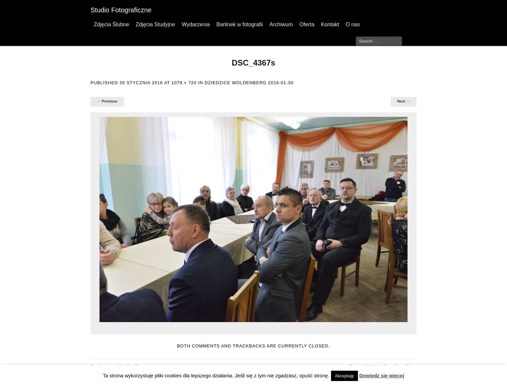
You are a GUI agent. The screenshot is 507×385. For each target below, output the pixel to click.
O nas (353, 24)
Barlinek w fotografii (239, 24)
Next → (403, 101)
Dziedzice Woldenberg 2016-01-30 (249, 82)
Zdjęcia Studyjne (155, 24)
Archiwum (281, 24)
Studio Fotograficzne (120, 10)
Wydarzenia (196, 24)
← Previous (107, 101)
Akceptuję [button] (344, 375)
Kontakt (330, 24)
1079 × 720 (183, 82)
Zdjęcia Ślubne (111, 24)
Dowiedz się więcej (381, 375)
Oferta (306, 24)
